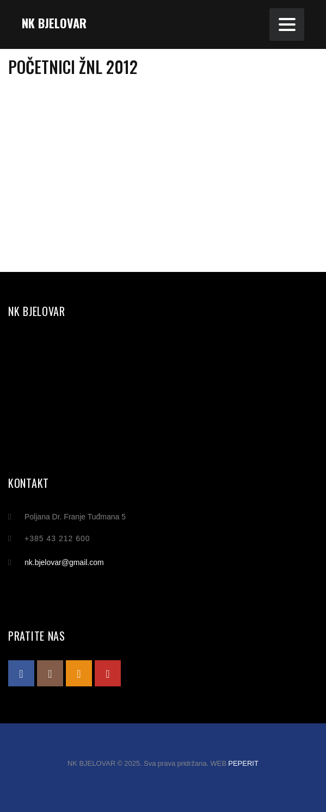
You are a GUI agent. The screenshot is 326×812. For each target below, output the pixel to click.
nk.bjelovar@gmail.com (64, 562)
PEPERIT (243, 763)
